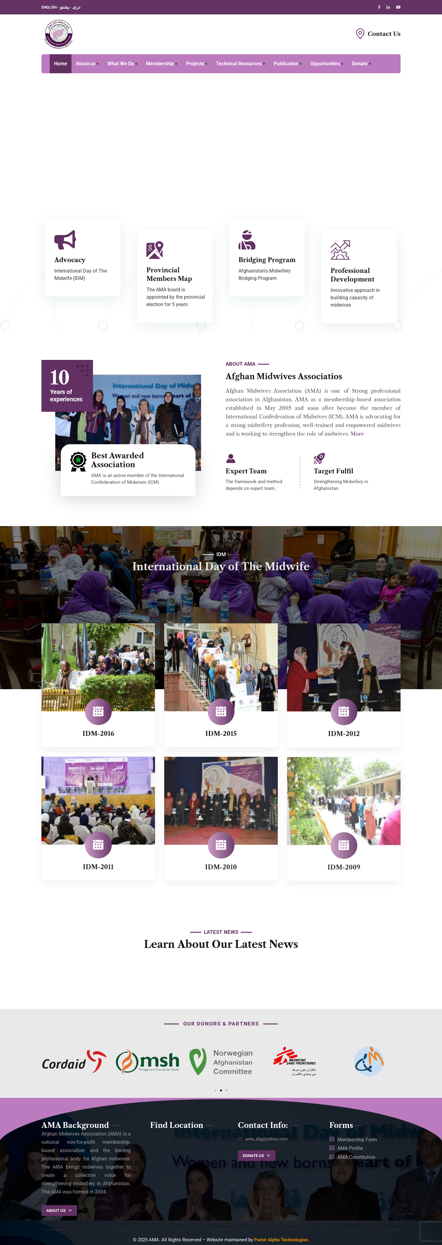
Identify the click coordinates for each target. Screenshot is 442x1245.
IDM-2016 (98, 739)
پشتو (64, 7)
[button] (215, 1090)
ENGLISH (49, 7)
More (357, 434)
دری (76, 7)
